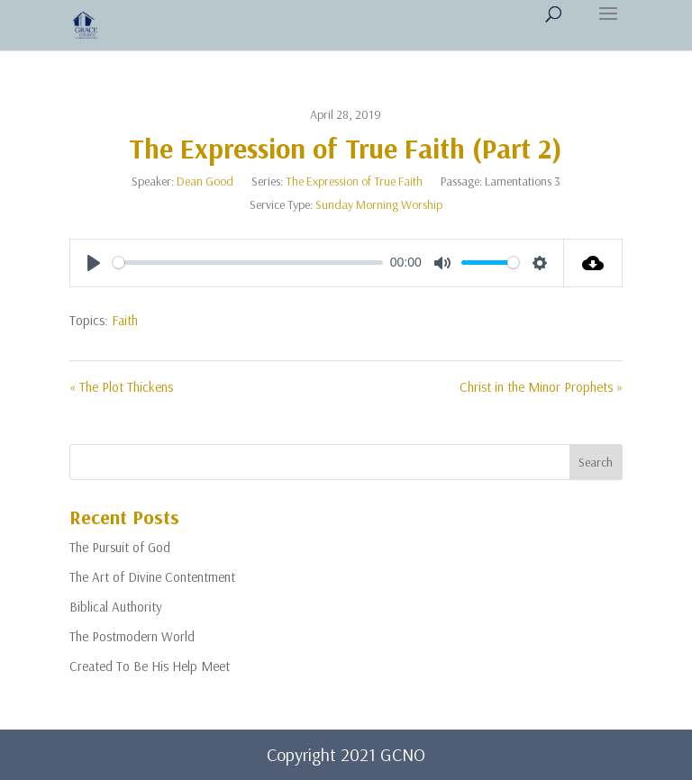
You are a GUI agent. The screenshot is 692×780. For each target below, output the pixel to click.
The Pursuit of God (119, 547)
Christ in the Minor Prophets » (541, 386)
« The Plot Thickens (121, 386)
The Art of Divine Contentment (152, 576)
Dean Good (205, 181)
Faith (125, 320)
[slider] (248, 262)
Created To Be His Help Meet (149, 666)
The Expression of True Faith (354, 181)
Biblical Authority (115, 606)
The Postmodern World (132, 636)
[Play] (93, 263)
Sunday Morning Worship (378, 204)
